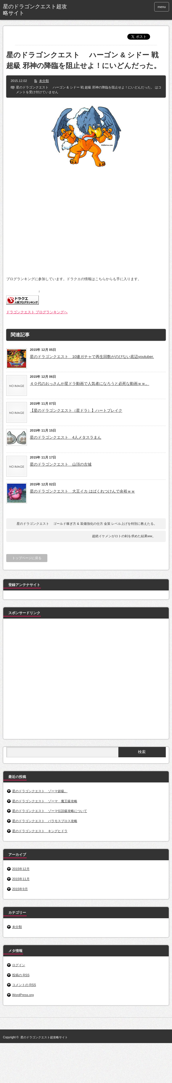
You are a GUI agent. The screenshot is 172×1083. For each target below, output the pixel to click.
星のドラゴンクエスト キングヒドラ (39, 831)
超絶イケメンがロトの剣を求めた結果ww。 (123, 536)
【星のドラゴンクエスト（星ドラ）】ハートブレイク (76, 410)
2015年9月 (20, 889)
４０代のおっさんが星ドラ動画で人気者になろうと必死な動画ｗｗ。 (89, 383)
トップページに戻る (26, 558)
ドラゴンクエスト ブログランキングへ (36, 312)
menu (161, 7)
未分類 (44, 81)
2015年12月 (21, 869)
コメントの (24, 985)
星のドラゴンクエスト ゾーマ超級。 (39, 791)
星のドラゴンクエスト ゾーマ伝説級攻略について (49, 811)
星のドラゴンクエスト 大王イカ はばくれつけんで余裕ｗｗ (82, 491)
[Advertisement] (55, 679)
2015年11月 (21, 879)
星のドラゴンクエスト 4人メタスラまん (65, 437)
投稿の (21, 975)
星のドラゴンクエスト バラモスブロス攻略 (44, 821)
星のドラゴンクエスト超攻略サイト (35, 10)
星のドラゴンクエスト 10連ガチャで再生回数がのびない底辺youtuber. (92, 356)
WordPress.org (23, 995)
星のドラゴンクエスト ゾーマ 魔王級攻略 (44, 801)
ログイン (18, 965)
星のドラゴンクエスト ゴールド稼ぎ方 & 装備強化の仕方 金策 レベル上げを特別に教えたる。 (87, 523)
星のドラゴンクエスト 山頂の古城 (60, 464)
